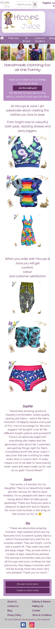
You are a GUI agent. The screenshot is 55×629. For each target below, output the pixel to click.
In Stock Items (26, 41)
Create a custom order (28, 590)
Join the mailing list (27, 88)
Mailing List (37, 606)
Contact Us (13, 606)
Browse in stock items (27, 584)
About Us (12, 601)
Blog (9, 610)
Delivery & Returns (41, 601)
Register (47, 3)
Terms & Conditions (42, 615)
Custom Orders (40, 40)
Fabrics (13, 38)
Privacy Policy (14, 615)
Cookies (36, 610)
